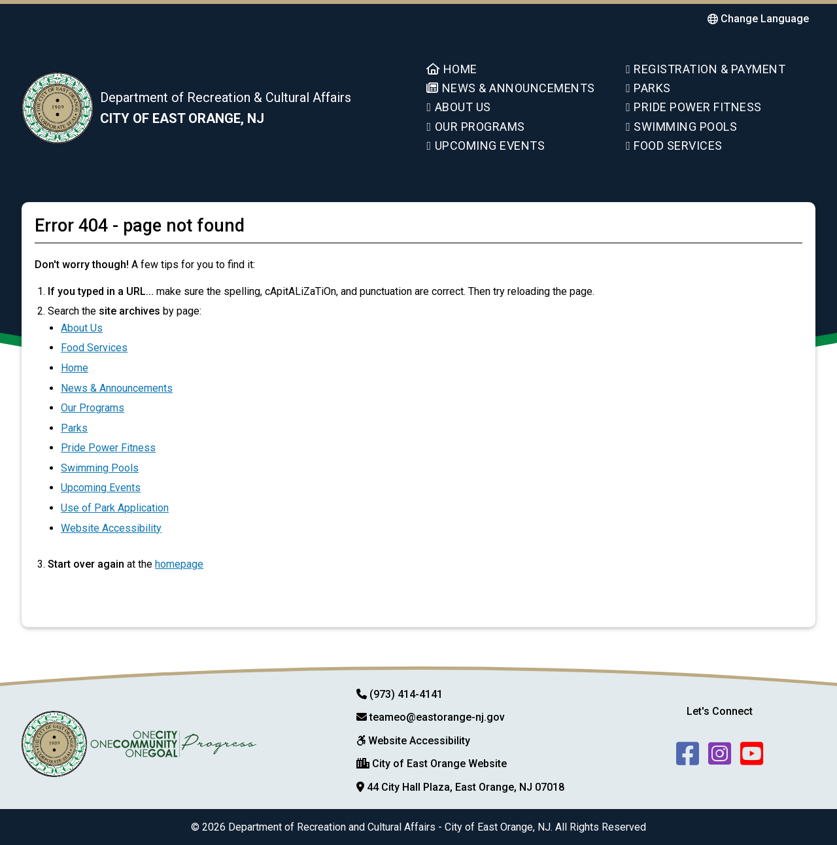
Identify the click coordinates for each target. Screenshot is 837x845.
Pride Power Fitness (694, 107)
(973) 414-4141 (406, 694)
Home (451, 69)
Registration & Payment (705, 69)
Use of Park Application (115, 508)
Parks (648, 88)
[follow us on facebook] (687, 752)
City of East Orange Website (439, 763)
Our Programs (475, 126)
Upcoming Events (485, 145)
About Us (458, 107)
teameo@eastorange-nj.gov (437, 717)
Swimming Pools (681, 126)
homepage (179, 564)
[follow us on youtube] (751, 752)
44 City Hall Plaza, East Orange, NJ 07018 (465, 787)
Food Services (674, 145)
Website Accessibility (111, 528)
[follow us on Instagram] (719, 752)
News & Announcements (510, 88)
